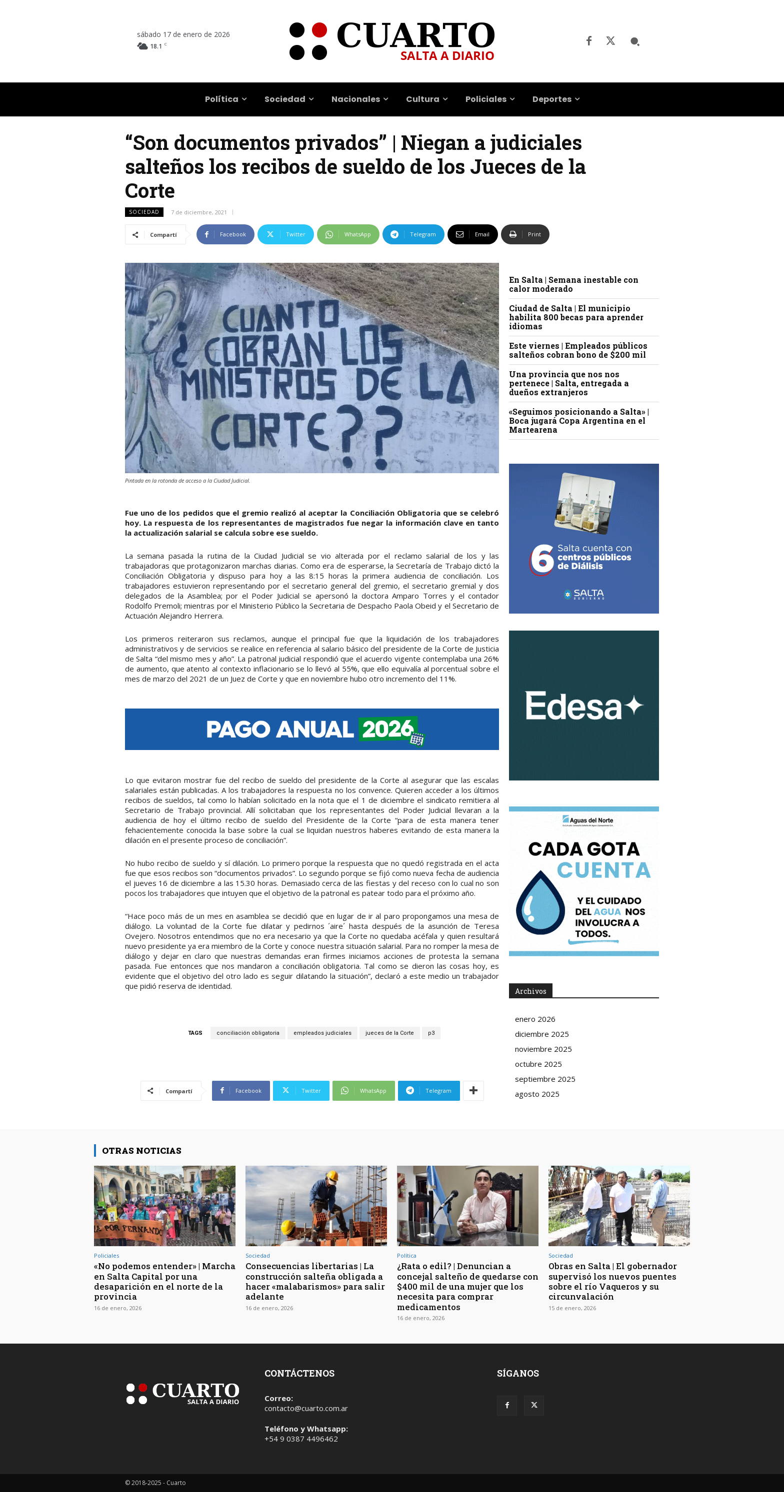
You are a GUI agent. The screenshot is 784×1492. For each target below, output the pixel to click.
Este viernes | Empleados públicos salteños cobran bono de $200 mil (578, 350)
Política (406, 1255)
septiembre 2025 (545, 1079)
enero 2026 (535, 1019)
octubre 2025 (538, 1064)
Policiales (106, 1255)
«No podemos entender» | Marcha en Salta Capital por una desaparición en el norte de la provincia (163, 1281)
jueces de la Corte (390, 1033)
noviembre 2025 (543, 1049)
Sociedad (144, 212)
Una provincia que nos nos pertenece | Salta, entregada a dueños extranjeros (569, 383)
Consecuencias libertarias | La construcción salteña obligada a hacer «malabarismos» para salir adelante (316, 1281)
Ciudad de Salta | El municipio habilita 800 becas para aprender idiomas (576, 317)
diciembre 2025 (542, 1034)
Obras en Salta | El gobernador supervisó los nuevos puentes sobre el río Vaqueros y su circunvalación (613, 1281)
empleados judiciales (323, 1033)
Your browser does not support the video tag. (584, 705)
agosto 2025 (537, 1094)
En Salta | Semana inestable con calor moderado (573, 284)
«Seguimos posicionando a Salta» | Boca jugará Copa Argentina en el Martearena (579, 420)
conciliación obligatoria (248, 1033)
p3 (431, 1033)
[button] (635, 41)
